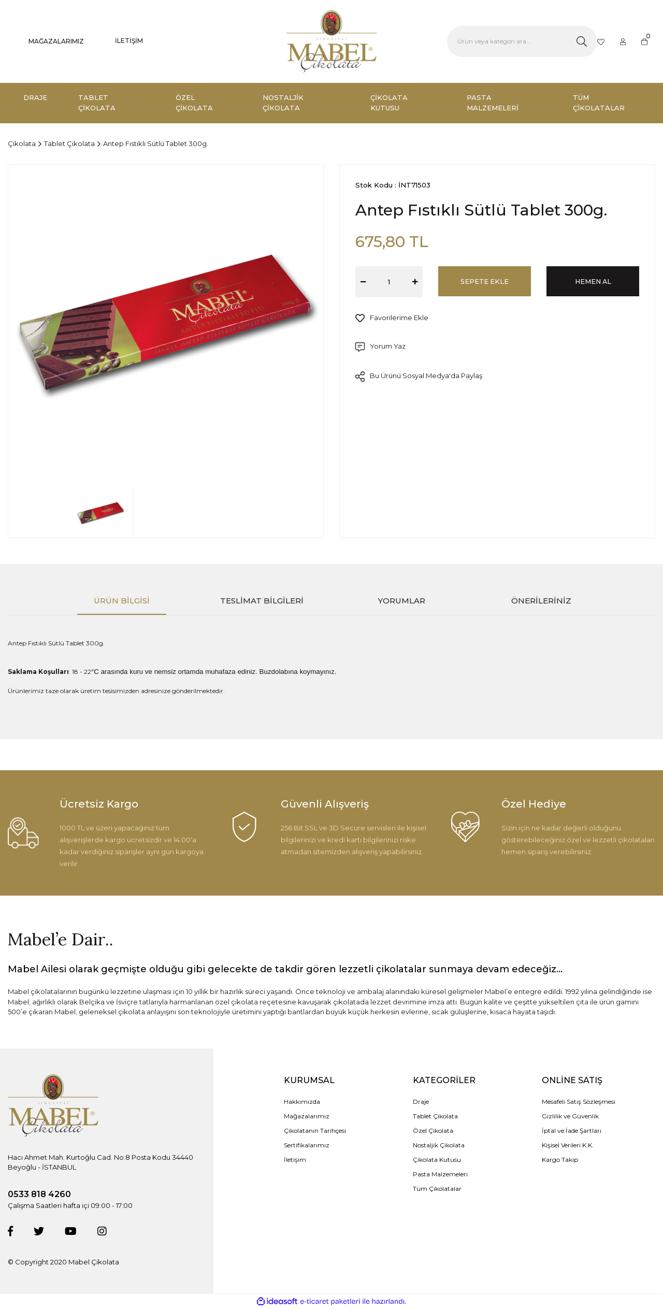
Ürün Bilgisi (122, 601)
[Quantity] (389, 281)
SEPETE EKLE (485, 281)
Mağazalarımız (306, 1117)
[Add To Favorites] (391, 318)
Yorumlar (401, 601)
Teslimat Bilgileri (262, 601)
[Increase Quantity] (415, 281)
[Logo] (331, 41)
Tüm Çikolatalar (437, 1189)
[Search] (522, 41)
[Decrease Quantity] (363, 281)
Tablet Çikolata (435, 1117)
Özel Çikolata (433, 1131)
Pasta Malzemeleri (440, 1175)
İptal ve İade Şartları (571, 1131)
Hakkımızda (302, 1102)
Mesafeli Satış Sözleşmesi (578, 1102)
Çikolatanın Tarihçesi (315, 1131)
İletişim (295, 1160)
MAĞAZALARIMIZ (56, 41)
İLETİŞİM (129, 41)
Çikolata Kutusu (437, 1160)
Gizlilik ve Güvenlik (570, 1117)
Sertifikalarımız (306, 1146)
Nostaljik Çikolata (439, 1146)
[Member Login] (623, 41)
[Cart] (644, 41)
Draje (421, 1102)
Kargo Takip (560, 1160)
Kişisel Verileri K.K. (568, 1146)
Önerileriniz (541, 601)
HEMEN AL (593, 281)
